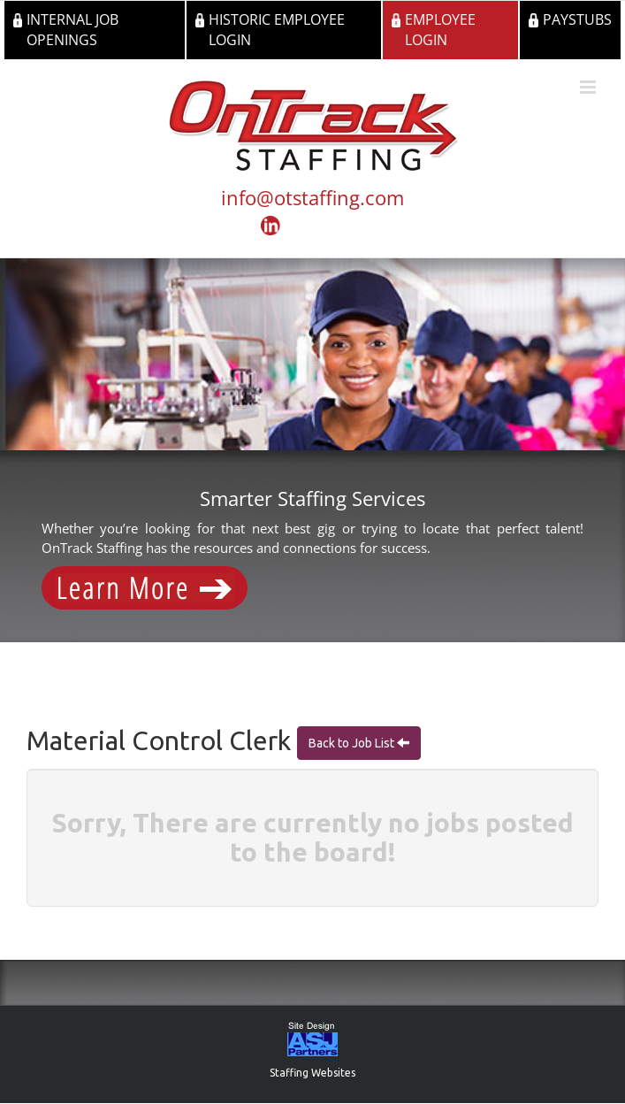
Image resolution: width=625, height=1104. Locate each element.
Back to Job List (353, 743)
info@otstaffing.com (312, 197)
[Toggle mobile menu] (589, 87)
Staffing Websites (312, 1072)
